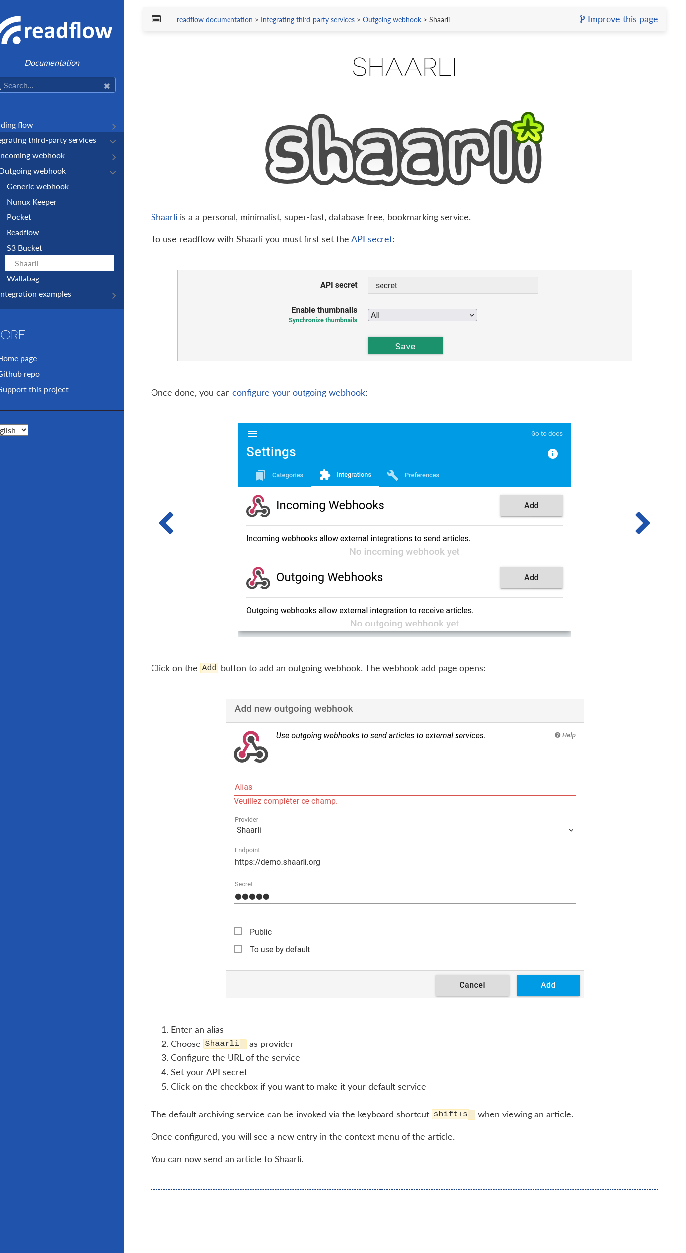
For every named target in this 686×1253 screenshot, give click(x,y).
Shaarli (46, 263)
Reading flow (30, 124)
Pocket (38, 216)
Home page (36, 358)
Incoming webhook (51, 155)
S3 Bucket (44, 247)
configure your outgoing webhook (328, 393)
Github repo (38, 373)
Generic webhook (57, 186)
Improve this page (615, 20)
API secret (401, 239)
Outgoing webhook (51, 170)
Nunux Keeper (51, 201)
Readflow (42, 232)
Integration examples (54, 293)
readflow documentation (244, 21)
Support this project (53, 389)
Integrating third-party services (62, 139)
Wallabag (42, 278)
